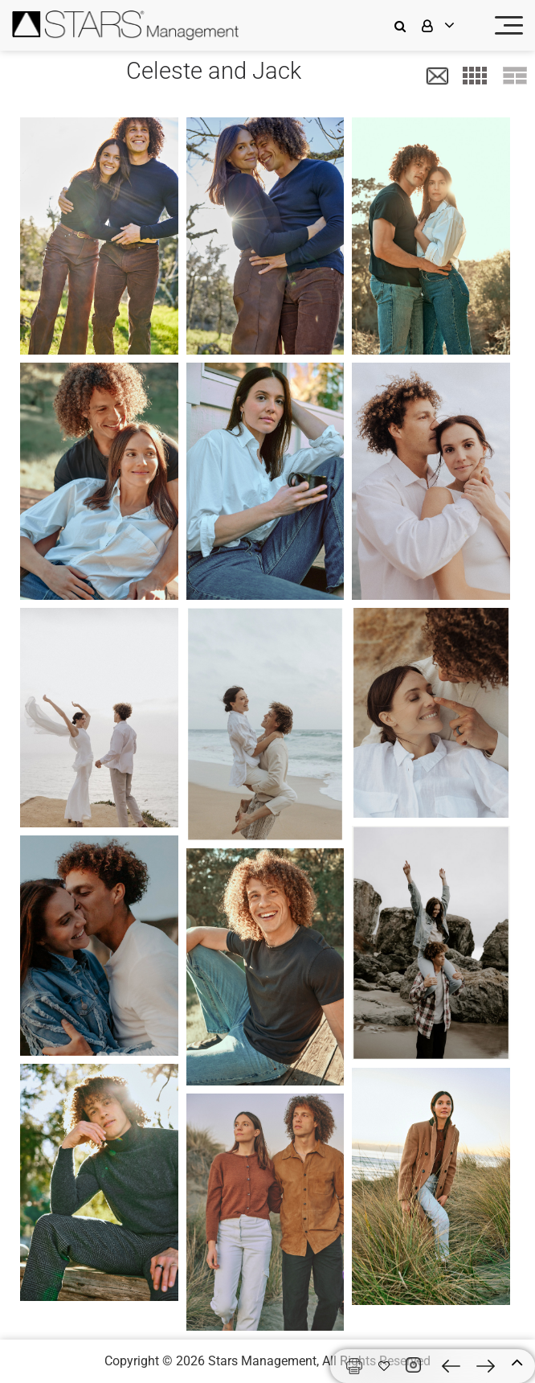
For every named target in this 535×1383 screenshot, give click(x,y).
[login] (448, 25)
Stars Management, (263, 1361)
